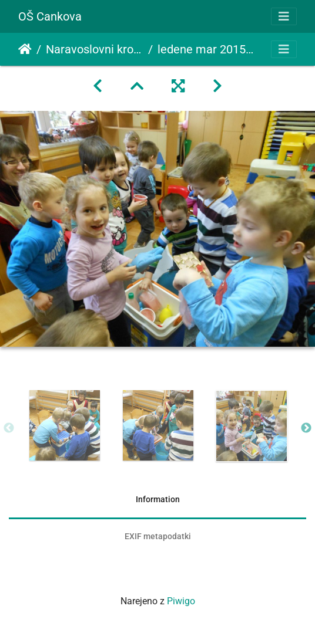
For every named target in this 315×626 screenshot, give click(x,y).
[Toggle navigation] (284, 16)
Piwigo (181, 601)
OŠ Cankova (50, 16)
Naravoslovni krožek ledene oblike (94, 49)
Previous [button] (9, 428)
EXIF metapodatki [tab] (158, 536)
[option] (64, 425)
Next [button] (306, 428)
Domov (25, 49)
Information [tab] (158, 499)
